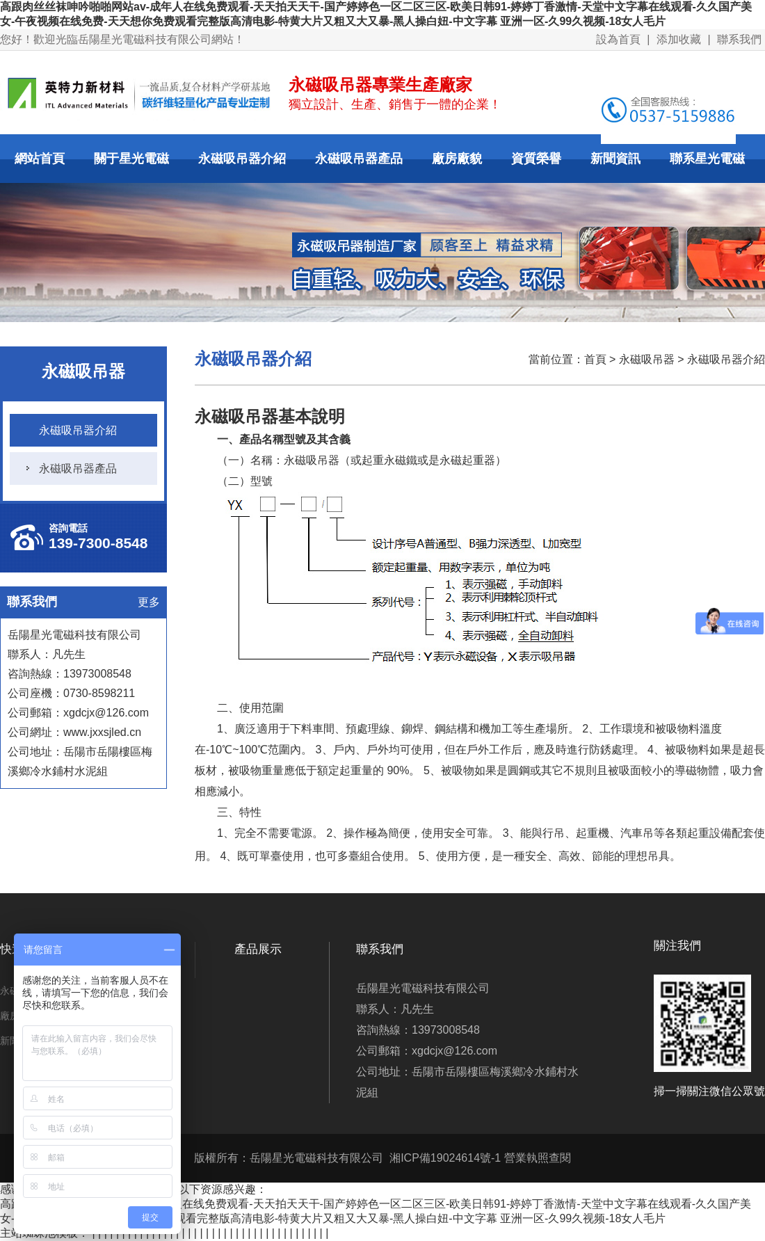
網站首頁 (40, 159)
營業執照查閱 (537, 1158)
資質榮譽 (536, 159)
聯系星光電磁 (707, 159)
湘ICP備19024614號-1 (445, 1158)
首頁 (595, 359)
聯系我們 (739, 39)
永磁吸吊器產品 (359, 159)
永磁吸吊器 (647, 359)
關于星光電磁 (131, 159)
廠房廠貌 (457, 159)
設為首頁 (618, 39)
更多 (149, 602)
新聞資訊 (615, 159)
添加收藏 (679, 39)
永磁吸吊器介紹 (242, 159)
